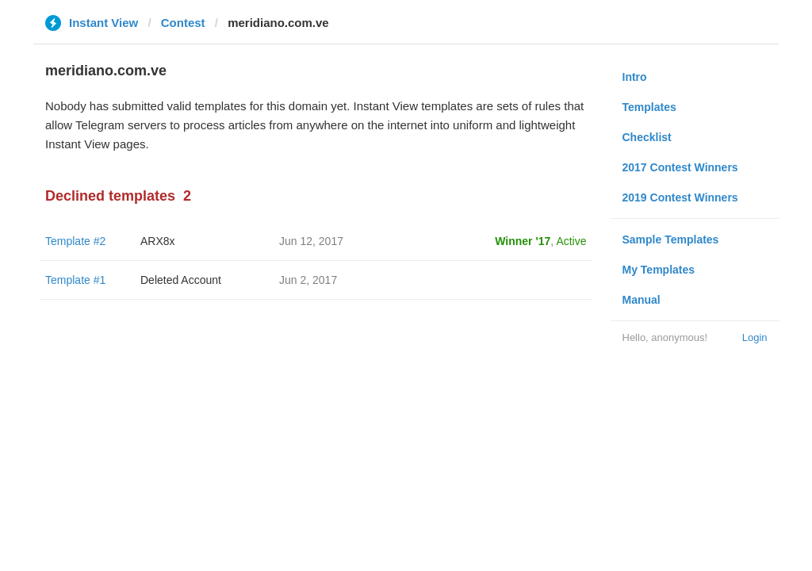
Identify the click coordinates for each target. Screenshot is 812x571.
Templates (649, 107)
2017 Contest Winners (680, 167)
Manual (641, 299)
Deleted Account (180, 280)
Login (755, 337)
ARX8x (157, 241)
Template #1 (75, 280)
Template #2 (75, 241)
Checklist (647, 137)
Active (571, 241)
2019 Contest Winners (680, 197)
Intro (634, 77)
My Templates (658, 269)
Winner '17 (522, 241)
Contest (183, 22)
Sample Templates (670, 239)
